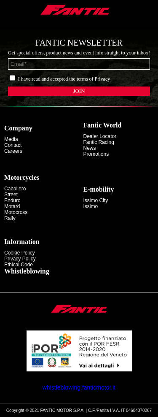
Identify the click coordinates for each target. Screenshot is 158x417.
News (89, 148)
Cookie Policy (19, 253)
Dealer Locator (100, 136)
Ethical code (18, 265)
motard (12, 206)
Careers (13, 151)
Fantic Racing (98, 142)
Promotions (96, 154)
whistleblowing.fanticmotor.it (79, 387)
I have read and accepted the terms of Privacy (64, 79)
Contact (12, 145)
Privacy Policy (20, 259)
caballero (15, 189)
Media (11, 139)
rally (10, 218)
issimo (90, 206)
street (11, 195)
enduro (12, 200)
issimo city (95, 200)
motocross (15, 212)
